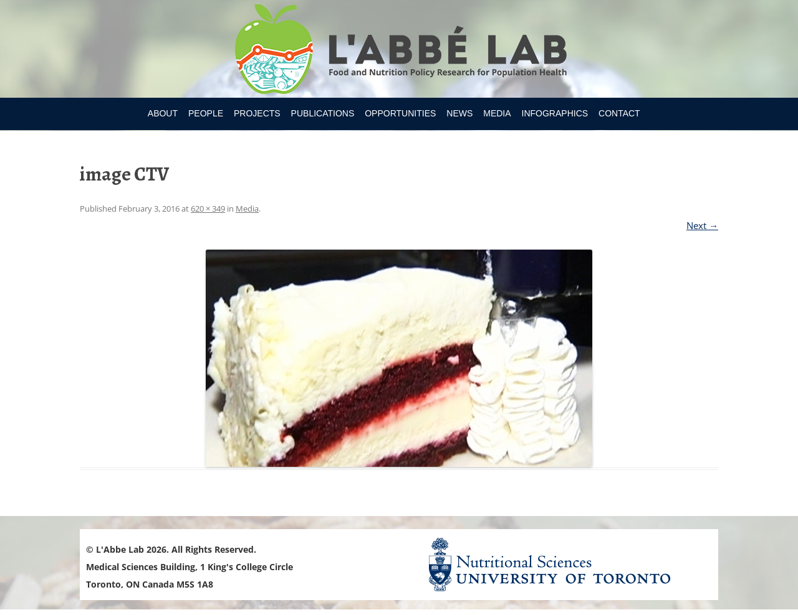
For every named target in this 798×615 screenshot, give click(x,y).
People (205, 113)
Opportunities (400, 113)
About (163, 113)
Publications (323, 113)
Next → (702, 225)
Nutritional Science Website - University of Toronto (564, 564)
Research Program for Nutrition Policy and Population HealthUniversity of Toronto (399, 51)
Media (497, 113)
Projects (257, 113)
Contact (619, 113)
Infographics (555, 113)
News (459, 113)
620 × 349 (208, 208)
